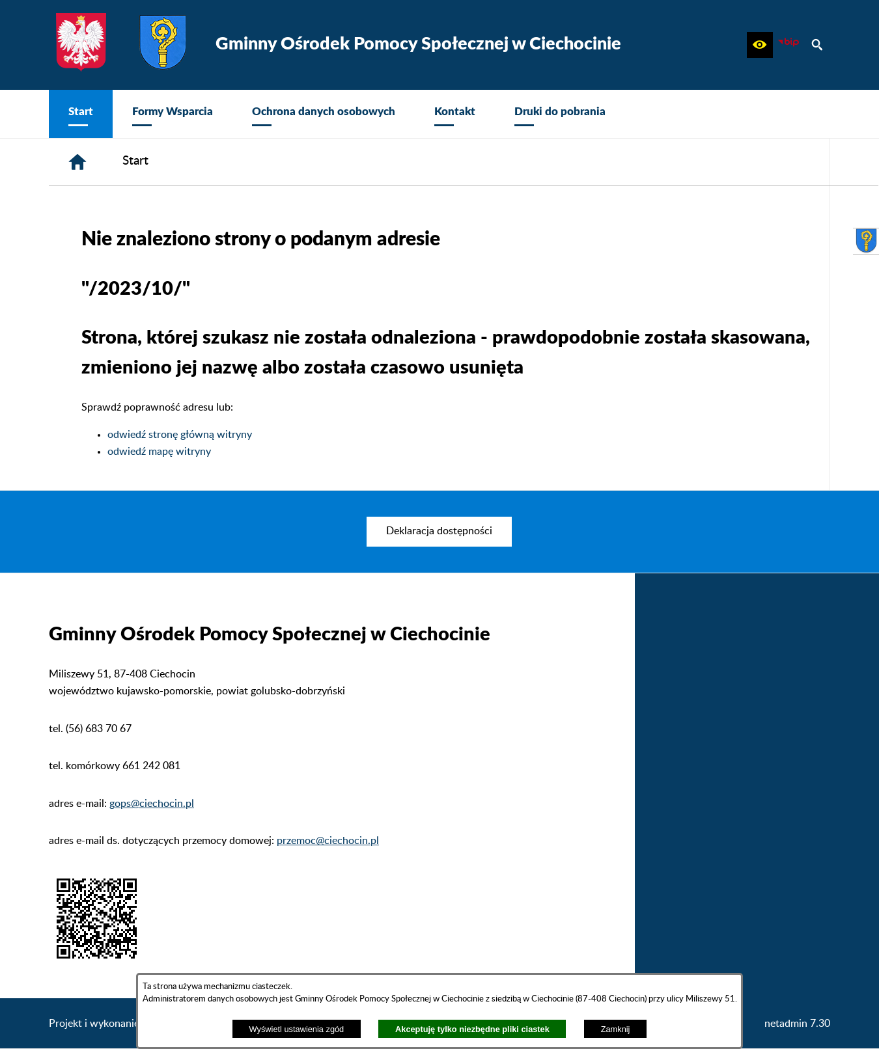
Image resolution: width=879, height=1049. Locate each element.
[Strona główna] (77, 162)
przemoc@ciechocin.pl (328, 841)
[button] (760, 45)
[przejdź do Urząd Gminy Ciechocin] (866, 241)
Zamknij (615, 1029)
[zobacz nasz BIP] (788, 45)
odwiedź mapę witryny (159, 451)
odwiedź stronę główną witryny (179, 434)
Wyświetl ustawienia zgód (296, 1029)
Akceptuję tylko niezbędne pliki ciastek (472, 1029)
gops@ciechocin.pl (151, 803)
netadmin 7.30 (797, 1023)
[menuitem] (81, 114)
